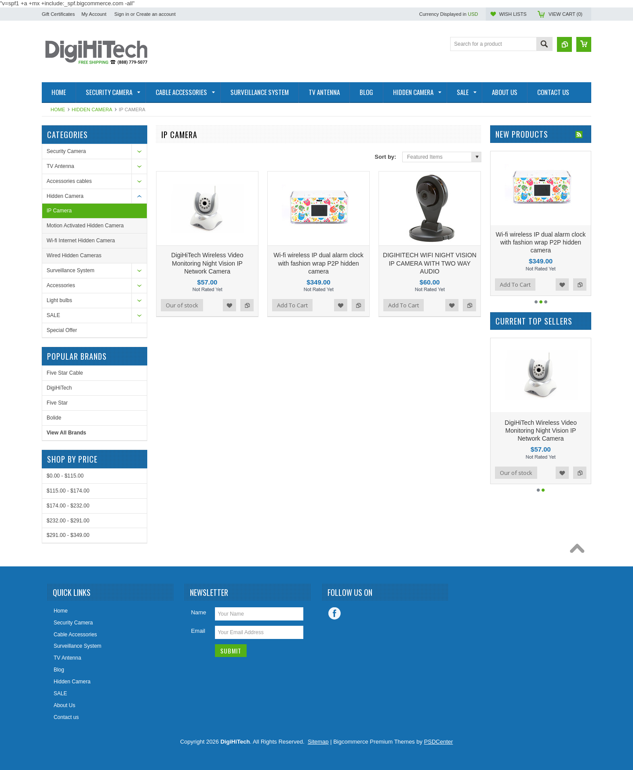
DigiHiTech (59, 388)
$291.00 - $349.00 (68, 535)
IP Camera (59, 211)
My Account (93, 14)
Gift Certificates (58, 14)
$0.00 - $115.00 (65, 476)
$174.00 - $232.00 (68, 506)
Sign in (121, 14)
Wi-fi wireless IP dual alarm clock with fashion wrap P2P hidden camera (318, 263)
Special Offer (62, 330)
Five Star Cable (65, 373)
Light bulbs (59, 300)
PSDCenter (438, 741)
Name (198, 612)
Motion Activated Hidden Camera (85, 226)
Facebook (334, 613)
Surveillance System (71, 270)
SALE (53, 315)
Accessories (61, 285)
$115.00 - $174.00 (68, 491)
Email (198, 631)
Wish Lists (512, 14)
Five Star (57, 403)
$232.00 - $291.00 (68, 521)
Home (58, 109)
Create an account (156, 14)
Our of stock (182, 305)
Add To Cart (292, 305)
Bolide (54, 418)
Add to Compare (247, 305)
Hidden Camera (92, 109)
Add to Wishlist (229, 305)
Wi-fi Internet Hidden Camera (81, 240)
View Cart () (565, 14)
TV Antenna (60, 166)
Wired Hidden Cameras (74, 255)
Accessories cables (69, 181)
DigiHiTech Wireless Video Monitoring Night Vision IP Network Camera (207, 263)
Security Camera (66, 151)
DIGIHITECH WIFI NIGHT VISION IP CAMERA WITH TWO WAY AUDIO (430, 263)
